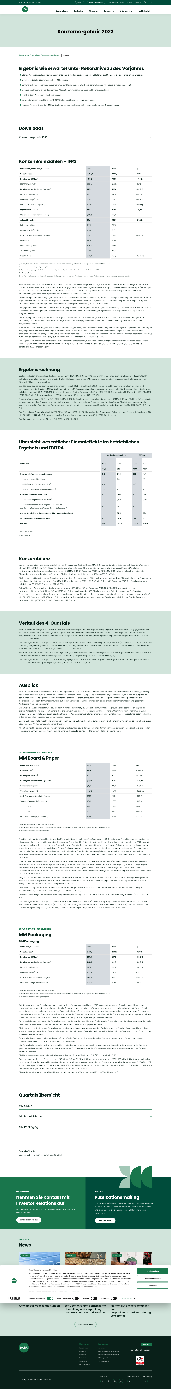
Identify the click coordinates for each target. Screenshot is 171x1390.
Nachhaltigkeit (144, 11)
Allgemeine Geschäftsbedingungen (109, 1352)
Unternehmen (126, 11)
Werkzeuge (103, 1345)
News (122, 2)
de (150, 2)
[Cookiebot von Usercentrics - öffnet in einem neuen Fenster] (14, 1385)
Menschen (93, 11)
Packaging (78, 11)
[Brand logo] (23, 9)
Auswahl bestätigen (153, 1365)
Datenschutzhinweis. (72, 1379)
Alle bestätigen (153, 1358)
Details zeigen (126, 1386)
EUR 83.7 (29, 2)
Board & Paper (62, 11)
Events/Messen (113, 2)
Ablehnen (152, 1373)
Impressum (101, 1349)
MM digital (138, 2)
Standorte (129, 2)
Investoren (109, 11)
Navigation (84, 1345)
